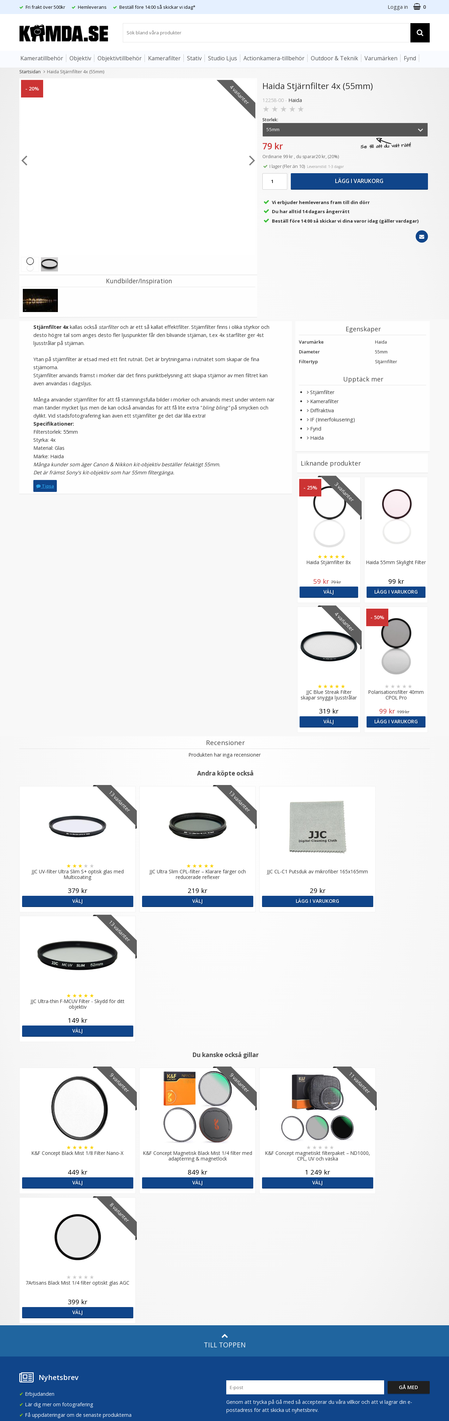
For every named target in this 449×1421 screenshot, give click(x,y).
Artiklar (131, 1264)
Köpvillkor (29, 1277)
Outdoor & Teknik (334, 58)
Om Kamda (136, 1202)
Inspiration (135, 1285)
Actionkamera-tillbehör (273, 58)
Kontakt (27, 1298)
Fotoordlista (137, 1274)
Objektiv (80, 58)
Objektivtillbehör (120, 58)
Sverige (345, 1206)
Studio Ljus (222, 58)
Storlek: (270, 120)
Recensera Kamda (144, 1223)
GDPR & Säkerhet (143, 1234)
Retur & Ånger (34, 1288)
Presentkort (32, 1309)
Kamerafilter (164, 58)
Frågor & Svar (34, 1267)
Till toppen (225, 1081)
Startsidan (30, 71)
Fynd (410, 58)
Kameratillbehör (41, 58)
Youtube (236, 1289)
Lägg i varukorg (359, 181)
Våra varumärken (142, 1213)
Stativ (194, 58)
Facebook (237, 1278)
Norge (344, 1224)
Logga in (398, 7)
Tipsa (45, 486)
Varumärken (380, 58)
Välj (328, 591)
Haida (295, 100)
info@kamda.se (37, 1199)
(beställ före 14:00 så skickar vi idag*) (269, 1230)
